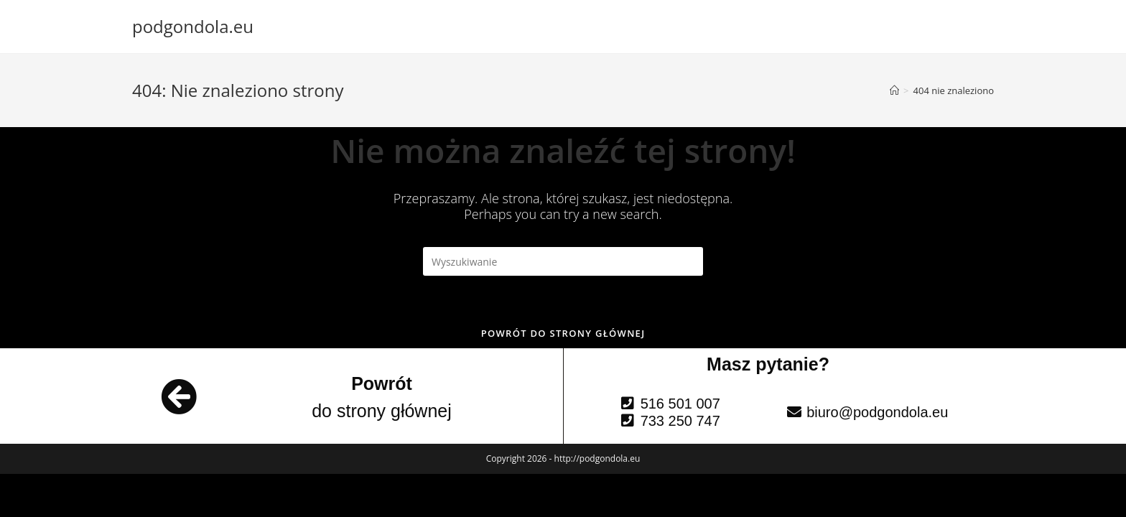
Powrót (381, 383)
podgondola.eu (192, 26)
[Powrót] (179, 396)
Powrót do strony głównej (563, 333)
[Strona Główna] (894, 90)
